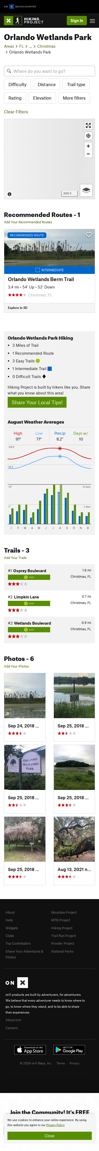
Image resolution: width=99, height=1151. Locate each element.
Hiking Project (61, 928)
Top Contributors (18, 943)
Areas (9, 46)
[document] (49, 1129)
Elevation (42, 97)
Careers (12, 1028)
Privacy (74, 1063)
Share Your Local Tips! (37, 402)
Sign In (76, 20)
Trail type (76, 84)
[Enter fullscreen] (88, 125)
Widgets (12, 928)
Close (50, 1135)
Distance (47, 84)
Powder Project (62, 943)
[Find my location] (88, 136)
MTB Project (60, 920)
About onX (13, 1020)
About (10, 912)
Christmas (46, 46)
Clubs (10, 936)
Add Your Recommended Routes (28, 222)
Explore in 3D (17, 307)
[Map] (49, 159)
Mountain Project (64, 912)
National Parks (62, 951)
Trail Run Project (63, 936)
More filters (74, 97)
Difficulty (17, 84)
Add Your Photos (16, 666)
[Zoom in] (88, 146)
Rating (15, 97)
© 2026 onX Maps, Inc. (36, 1063)
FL (21, 46)
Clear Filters (16, 111)
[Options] (86, 190)
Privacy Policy (55, 1125)
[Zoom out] (88, 154)
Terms (60, 1063)
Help (9, 920)
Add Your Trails (15, 557)
